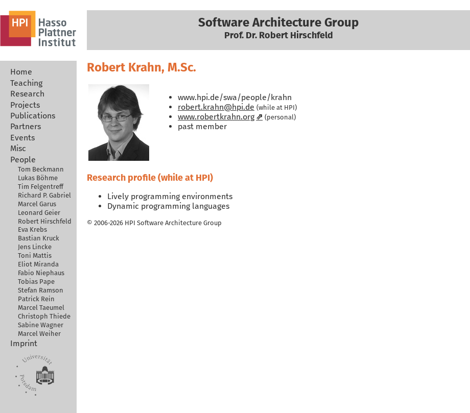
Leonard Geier (39, 212)
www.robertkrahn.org (216, 117)
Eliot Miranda (38, 264)
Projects (25, 105)
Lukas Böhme (38, 178)
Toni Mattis (35, 255)
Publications (32, 115)
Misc (18, 148)
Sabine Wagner (40, 325)
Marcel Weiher (39, 333)
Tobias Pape (36, 281)
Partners (25, 126)
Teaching (26, 83)
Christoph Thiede (44, 316)
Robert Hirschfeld (45, 221)
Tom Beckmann (41, 169)
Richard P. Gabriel (44, 195)
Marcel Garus (37, 204)
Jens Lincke (35, 247)
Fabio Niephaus (41, 273)
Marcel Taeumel (41, 307)
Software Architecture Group (179, 223)
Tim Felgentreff (40, 186)
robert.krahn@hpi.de (216, 107)
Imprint (23, 343)
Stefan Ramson (40, 290)
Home (21, 72)
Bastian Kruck (38, 238)
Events (22, 137)
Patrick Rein (36, 299)
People (23, 159)
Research (27, 94)
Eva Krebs (32, 229)
